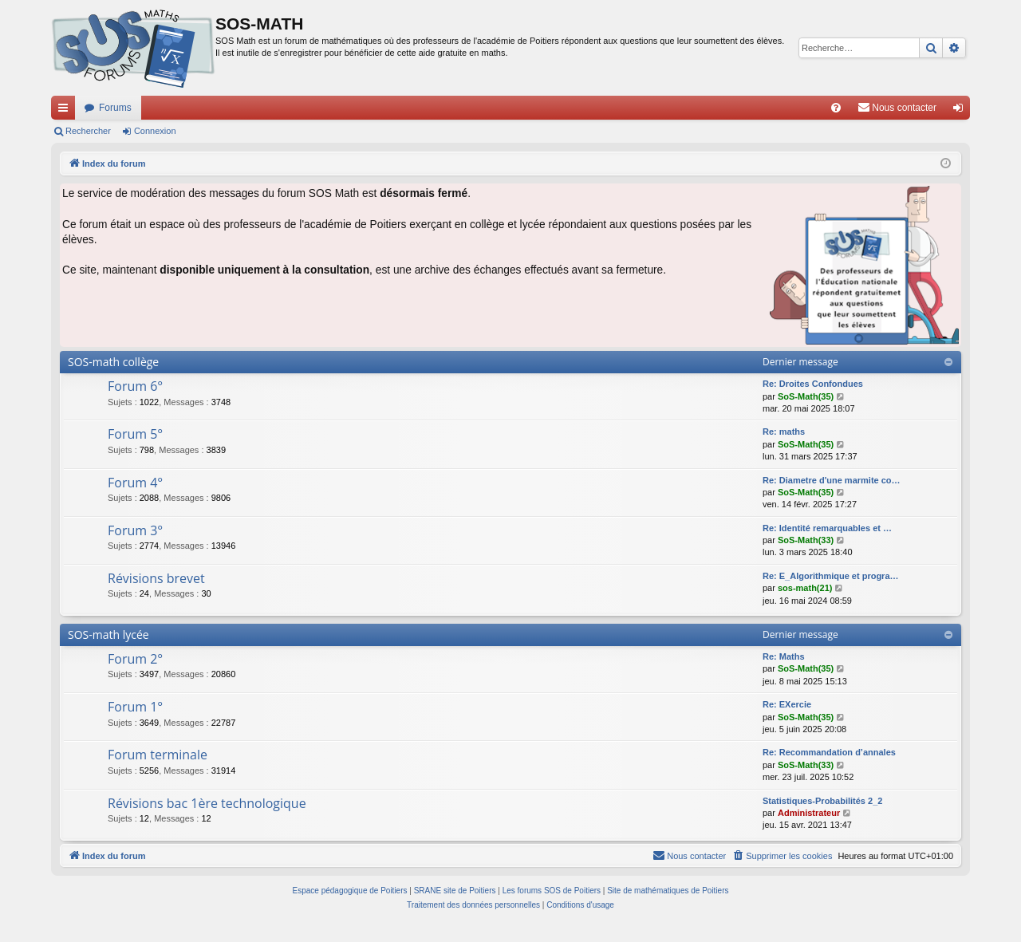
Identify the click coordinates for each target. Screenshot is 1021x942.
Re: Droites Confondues (813, 383)
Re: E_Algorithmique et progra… (831, 576)
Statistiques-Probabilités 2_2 (822, 801)
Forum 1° (135, 706)
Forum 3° (135, 530)
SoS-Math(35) (806, 396)
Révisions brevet (156, 578)
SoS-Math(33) (806, 540)
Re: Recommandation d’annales (829, 752)
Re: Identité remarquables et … (827, 528)
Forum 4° (135, 482)
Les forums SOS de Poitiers (552, 890)
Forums (115, 107)
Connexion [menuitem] (961, 111)
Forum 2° (135, 659)
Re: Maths (784, 656)
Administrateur (809, 813)
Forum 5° (135, 434)
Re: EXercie (787, 704)
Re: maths (784, 431)
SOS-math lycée (108, 634)
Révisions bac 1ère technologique (207, 803)
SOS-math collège (113, 361)
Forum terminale (157, 754)
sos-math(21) (805, 588)
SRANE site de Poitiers (455, 890)
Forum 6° (135, 386)
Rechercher (88, 131)
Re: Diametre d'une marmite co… (832, 480)
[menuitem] (836, 108)
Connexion (155, 131)
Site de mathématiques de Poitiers (667, 890)
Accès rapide (66, 111)
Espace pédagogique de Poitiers (350, 890)
